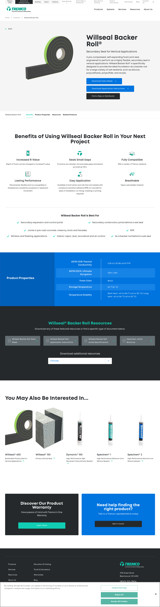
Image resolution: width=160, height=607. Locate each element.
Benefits (29, 115)
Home (7, 17)
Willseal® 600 (19, 435)
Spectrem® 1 (110, 435)
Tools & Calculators (114, 1)
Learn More (42, 525)
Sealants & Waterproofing (24, 1)
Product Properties (42, 115)
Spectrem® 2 (141, 435)
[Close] (156, 594)
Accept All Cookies (119, 602)
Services (11, 569)
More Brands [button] (66, 1)
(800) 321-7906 (128, 582)
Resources (135, 9)
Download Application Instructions (108, 88)
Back (10, 29)
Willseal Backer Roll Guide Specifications (99, 340)
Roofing (37, 2)
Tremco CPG (9, 1)
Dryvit (46, 2)
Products (98, 9)
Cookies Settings (119, 588)
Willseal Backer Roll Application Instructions (61, 340)
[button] (153, 2)
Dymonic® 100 (80, 436)
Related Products (70, 115)
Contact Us (146, 1)
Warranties (129, 2)
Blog (137, 2)
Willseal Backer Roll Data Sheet (23, 340)
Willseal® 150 (49, 433)
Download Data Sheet (102, 81)
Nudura (55, 2)
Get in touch (118, 524)
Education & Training (98, 1)
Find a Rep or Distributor (81, 1)
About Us (148, 9)
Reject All (119, 595)
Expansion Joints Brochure (137, 340)
